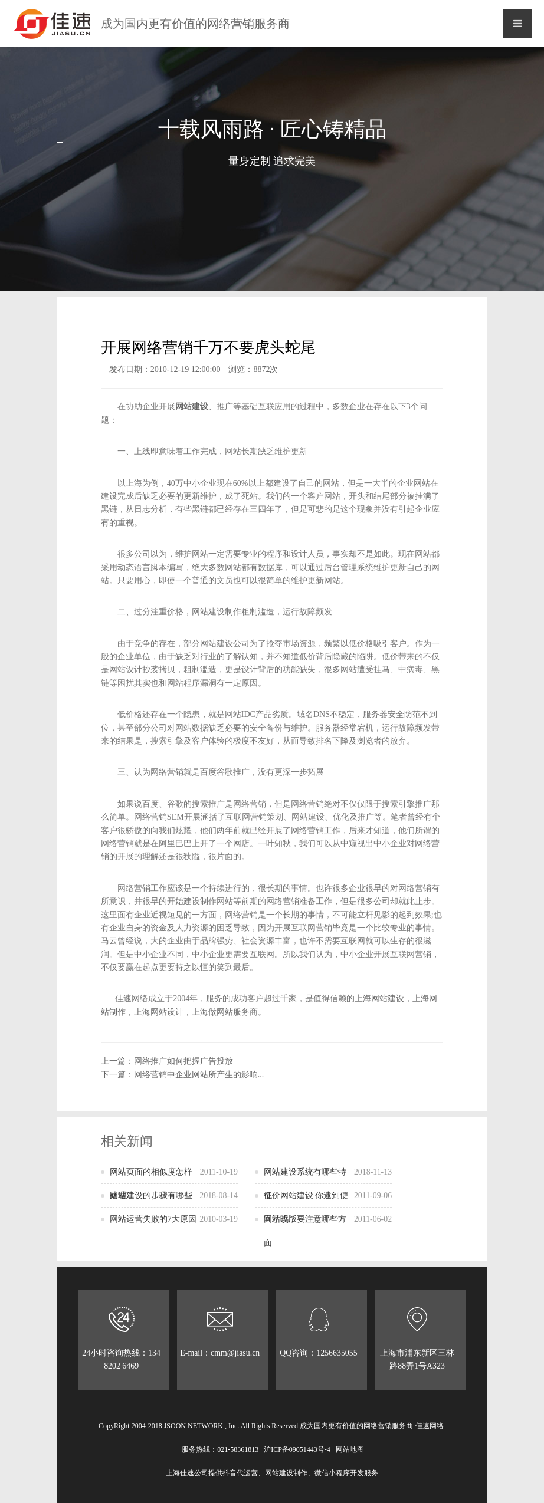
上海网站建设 (379, 998)
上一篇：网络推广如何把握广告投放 (167, 1061)
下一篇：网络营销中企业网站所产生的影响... (182, 1074)
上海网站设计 (158, 1012)
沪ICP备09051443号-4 (297, 1449)
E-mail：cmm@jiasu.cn (220, 1338)
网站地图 (350, 1449)
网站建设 (191, 406)
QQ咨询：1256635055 (319, 1332)
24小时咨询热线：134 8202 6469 (121, 1338)
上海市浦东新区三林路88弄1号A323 (417, 1338)
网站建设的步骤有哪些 (174, 1196)
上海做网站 (212, 1012)
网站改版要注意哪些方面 (328, 1227)
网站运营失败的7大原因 (174, 1219)
